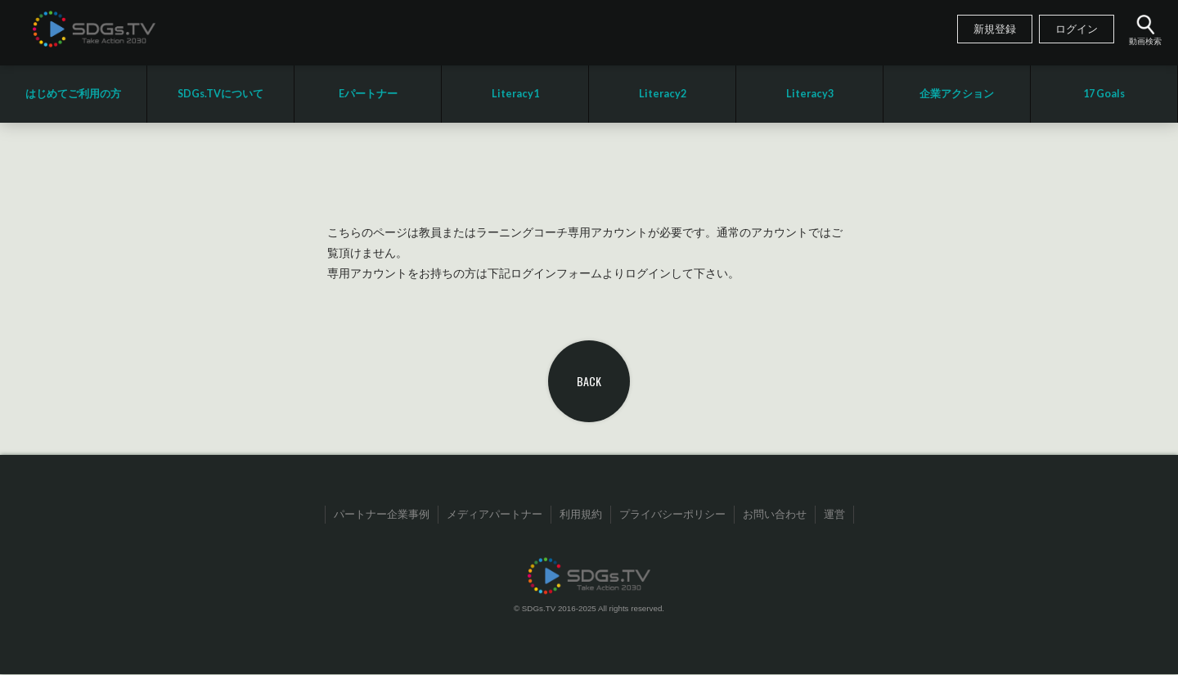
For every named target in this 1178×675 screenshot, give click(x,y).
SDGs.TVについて (220, 94)
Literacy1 (515, 94)
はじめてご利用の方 (73, 94)
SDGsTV (94, 28)
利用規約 (581, 514)
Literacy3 (810, 94)
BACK (589, 380)
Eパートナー (368, 94)
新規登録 (994, 29)
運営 (834, 514)
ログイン (1076, 29)
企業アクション (956, 94)
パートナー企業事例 (381, 514)
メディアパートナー (494, 514)
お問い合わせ (775, 514)
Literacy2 (662, 94)
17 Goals (1104, 94)
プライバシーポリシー (672, 514)
